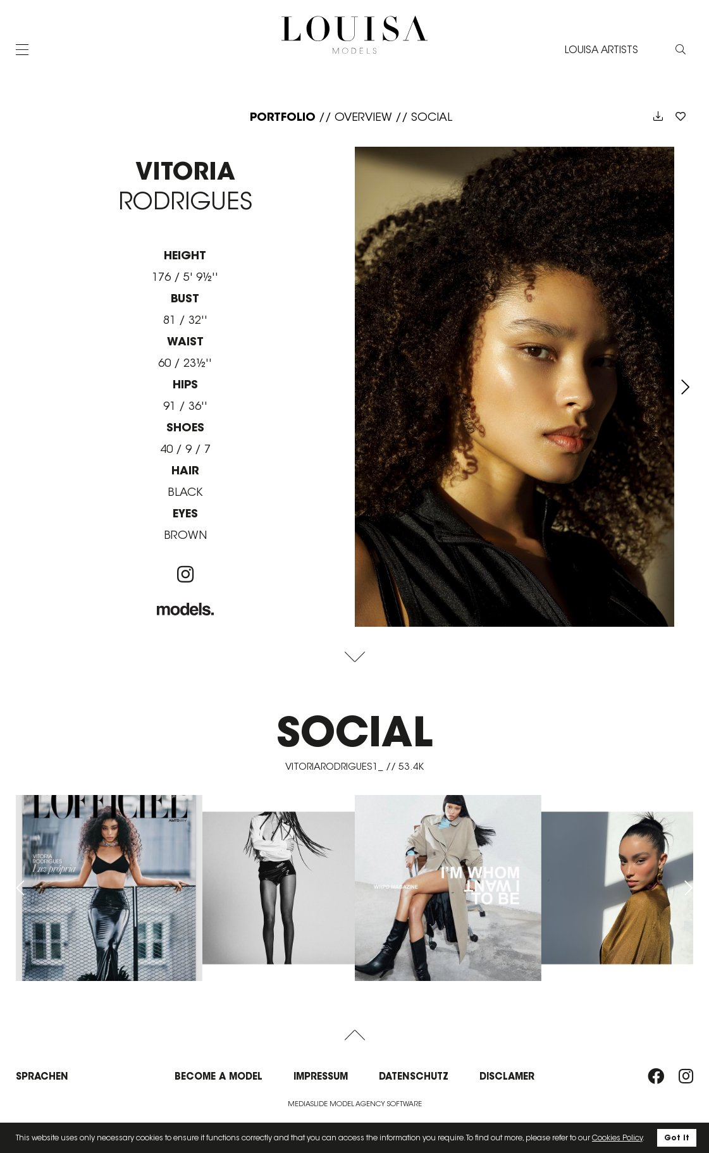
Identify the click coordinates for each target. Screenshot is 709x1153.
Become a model (218, 1076)
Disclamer (506, 1076)
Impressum (320, 1076)
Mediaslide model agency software (355, 1103)
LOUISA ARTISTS (601, 50)
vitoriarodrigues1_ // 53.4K (354, 766)
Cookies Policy (617, 1137)
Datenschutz (413, 1076)
